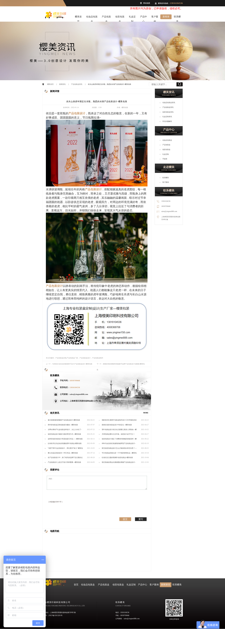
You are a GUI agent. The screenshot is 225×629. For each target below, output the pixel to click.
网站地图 (146, 3)
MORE (145, 413)
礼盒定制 (132, 17)
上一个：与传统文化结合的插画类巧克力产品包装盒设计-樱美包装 (69, 364)
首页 (76, 584)
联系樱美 (177, 17)
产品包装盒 (106, 17)
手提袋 (164, 159)
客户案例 (154, 17)
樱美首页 (78, 17)
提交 (125, 519)
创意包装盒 (119, 17)
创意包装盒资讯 (167, 112)
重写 (141, 519)
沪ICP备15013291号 (55, 615)
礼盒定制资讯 (167, 116)
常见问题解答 (167, 121)
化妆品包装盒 (92, 17)
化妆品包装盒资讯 (168, 102)
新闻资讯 (166, 17)
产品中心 (143, 17)
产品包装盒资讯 (76, 84)
